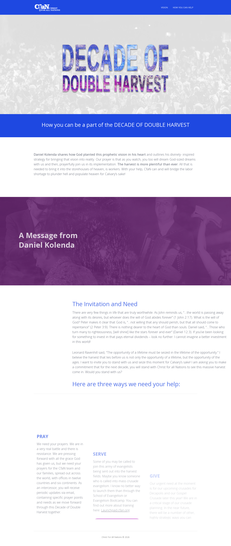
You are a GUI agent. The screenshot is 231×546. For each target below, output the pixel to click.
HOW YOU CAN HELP (183, 7)
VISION (164, 7)
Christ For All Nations (112, 537)
